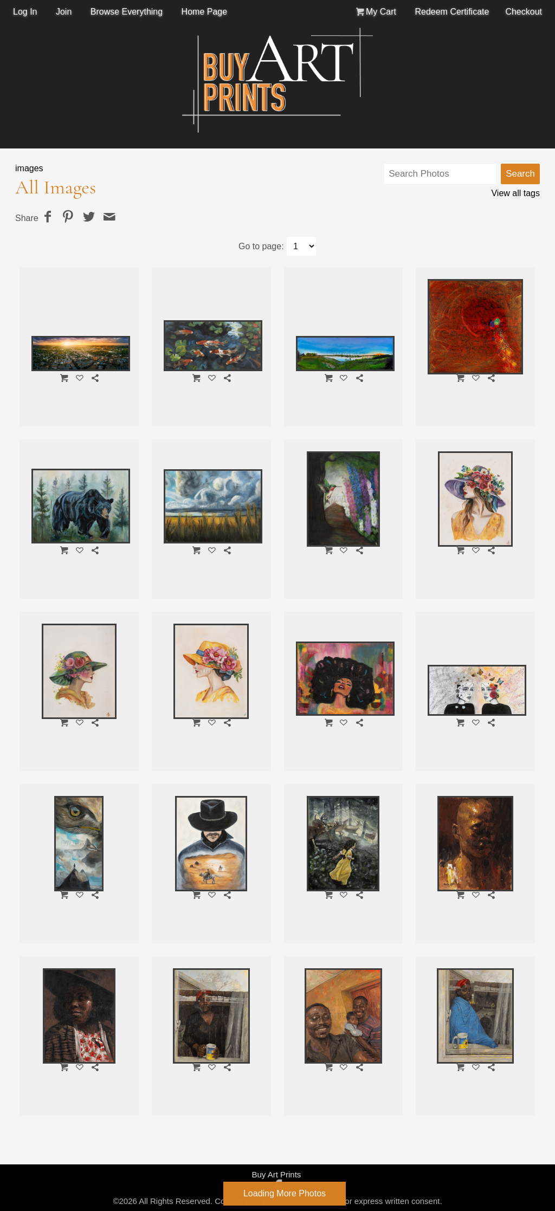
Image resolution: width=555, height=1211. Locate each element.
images (29, 168)
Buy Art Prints (276, 1174)
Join (64, 11)
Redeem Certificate (452, 11)
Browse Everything (127, 11)
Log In (25, 11)
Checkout (523, 11)
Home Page (205, 11)
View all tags (515, 193)
